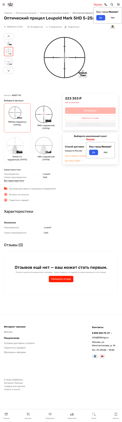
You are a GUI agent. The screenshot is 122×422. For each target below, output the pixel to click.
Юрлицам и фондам (15, 352)
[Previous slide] (8, 36)
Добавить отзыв (15, 27)
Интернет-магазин (15, 327)
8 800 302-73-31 (101, 333)
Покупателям (11, 338)
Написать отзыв (61, 279)
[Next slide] (8, 71)
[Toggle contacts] (105, 4)
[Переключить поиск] (112, 4)
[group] (64, 64)
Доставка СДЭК (72, 160)
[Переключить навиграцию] (3, 4)
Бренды (8, 331)
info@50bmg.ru (100, 337)
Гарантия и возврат (15, 347)
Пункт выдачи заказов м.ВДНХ (80, 156)
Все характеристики (14, 180)
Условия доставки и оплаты (19, 343)
